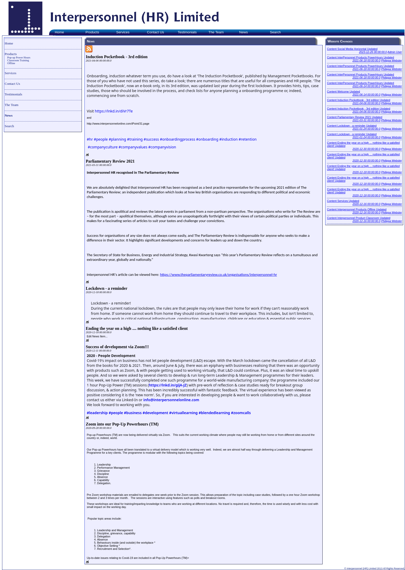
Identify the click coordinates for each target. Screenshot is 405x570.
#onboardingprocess (177, 139)
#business (133, 412)
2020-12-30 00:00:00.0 (366, 148)
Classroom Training (18, 60)
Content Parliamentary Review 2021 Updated (354, 117)
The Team (11, 105)
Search (9, 126)
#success (151, 139)
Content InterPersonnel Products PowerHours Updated (360, 57)
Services (10, 73)
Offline (11, 63)
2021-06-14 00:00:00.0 (366, 86)
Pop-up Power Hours (18, 57)
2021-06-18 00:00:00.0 (366, 60)
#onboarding (207, 139)
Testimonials (13, 94)
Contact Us (12, 84)
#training (135, 139)
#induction (228, 139)
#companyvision (162, 147)
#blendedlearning (214, 412)
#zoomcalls (241, 412)
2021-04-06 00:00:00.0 (366, 103)
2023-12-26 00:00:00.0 (373, 52)
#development (155, 412)
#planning (117, 139)
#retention (248, 139)
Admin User (394, 52)
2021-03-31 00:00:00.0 (366, 120)
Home (9, 43)
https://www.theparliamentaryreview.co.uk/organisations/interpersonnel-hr (218, 274)
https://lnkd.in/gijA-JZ (167, 385)
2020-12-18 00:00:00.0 (366, 172)
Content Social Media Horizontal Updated (352, 48)
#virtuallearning (183, 412)
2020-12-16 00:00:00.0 (366, 204)
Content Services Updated (343, 200)
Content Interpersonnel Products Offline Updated (356, 209)
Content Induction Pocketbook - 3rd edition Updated (358, 100)
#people (101, 139)
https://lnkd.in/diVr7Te (114, 111)
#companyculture (103, 147)
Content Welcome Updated (343, 91)
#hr (90, 139)
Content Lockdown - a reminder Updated (352, 125)
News (8, 115)
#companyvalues (133, 147)
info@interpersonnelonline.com (171, 399)
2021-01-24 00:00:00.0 (366, 128)
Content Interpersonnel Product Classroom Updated (358, 217)
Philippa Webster (391, 60)
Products (11, 54)
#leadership (97, 412)
